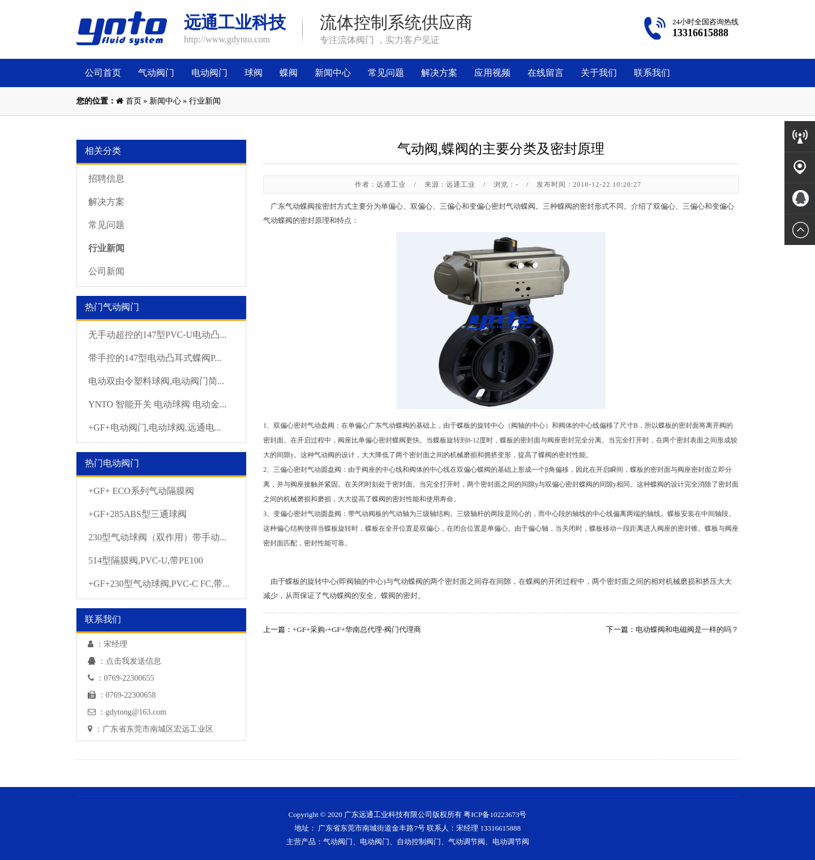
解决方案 (439, 73)
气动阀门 (156, 73)
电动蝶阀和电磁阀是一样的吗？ (687, 629)
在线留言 (545, 73)
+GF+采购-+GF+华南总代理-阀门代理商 (357, 629)
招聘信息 (106, 178)
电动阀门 (209, 73)
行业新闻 (205, 101)
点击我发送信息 (133, 661)
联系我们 (652, 73)
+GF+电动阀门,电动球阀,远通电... (154, 427)
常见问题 (386, 73)
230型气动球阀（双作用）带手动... (157, 537)
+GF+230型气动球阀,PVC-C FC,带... (158, 583)
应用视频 (492, 73)
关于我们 (599, 73)
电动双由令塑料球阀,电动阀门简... (156, 381)
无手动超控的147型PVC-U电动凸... (157, 334)
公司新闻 (106, 271)
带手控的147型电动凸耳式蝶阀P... (154, 358)
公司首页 (103, 73)
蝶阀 (289, 73)
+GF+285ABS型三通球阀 (137, 514)
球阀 (253, 73)
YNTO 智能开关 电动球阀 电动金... (157, 404)
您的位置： (96, 101)
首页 (128, 101)
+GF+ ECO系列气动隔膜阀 (141, 491)
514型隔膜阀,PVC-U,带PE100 (145, 560)
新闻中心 (333, 73)
